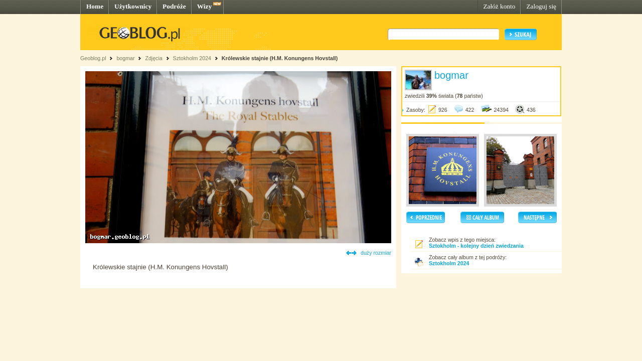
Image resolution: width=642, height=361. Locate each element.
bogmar (125, 58)
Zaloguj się (541, 6)
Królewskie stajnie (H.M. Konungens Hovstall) (280, 58)
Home (94, 6)
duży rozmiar (376, 253)
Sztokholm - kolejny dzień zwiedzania (476, 246)
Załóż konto (499, 6)
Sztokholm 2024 (193, 58)
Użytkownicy (132, 6)
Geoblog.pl (93, 58)
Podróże (174, 6)
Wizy (204, 6)
